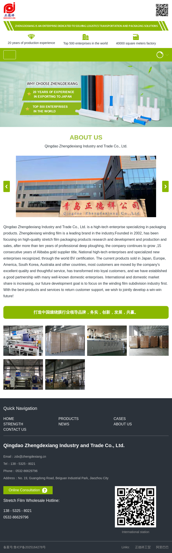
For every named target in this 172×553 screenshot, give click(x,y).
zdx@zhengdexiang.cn (30, 456)
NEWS (63, 424)
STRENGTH (13, 424)
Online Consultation (28, 490)
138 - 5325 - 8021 (23, 464)
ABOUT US (123, 424)
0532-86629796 (26, 471)
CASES (120, 419)
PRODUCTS (68, 419)
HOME (8, 419)
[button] (6, 186)
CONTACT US (14, 429)
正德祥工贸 (143, 547)
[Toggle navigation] (9, 54)
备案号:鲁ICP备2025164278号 (24, 547)
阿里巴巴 (162, 547)
